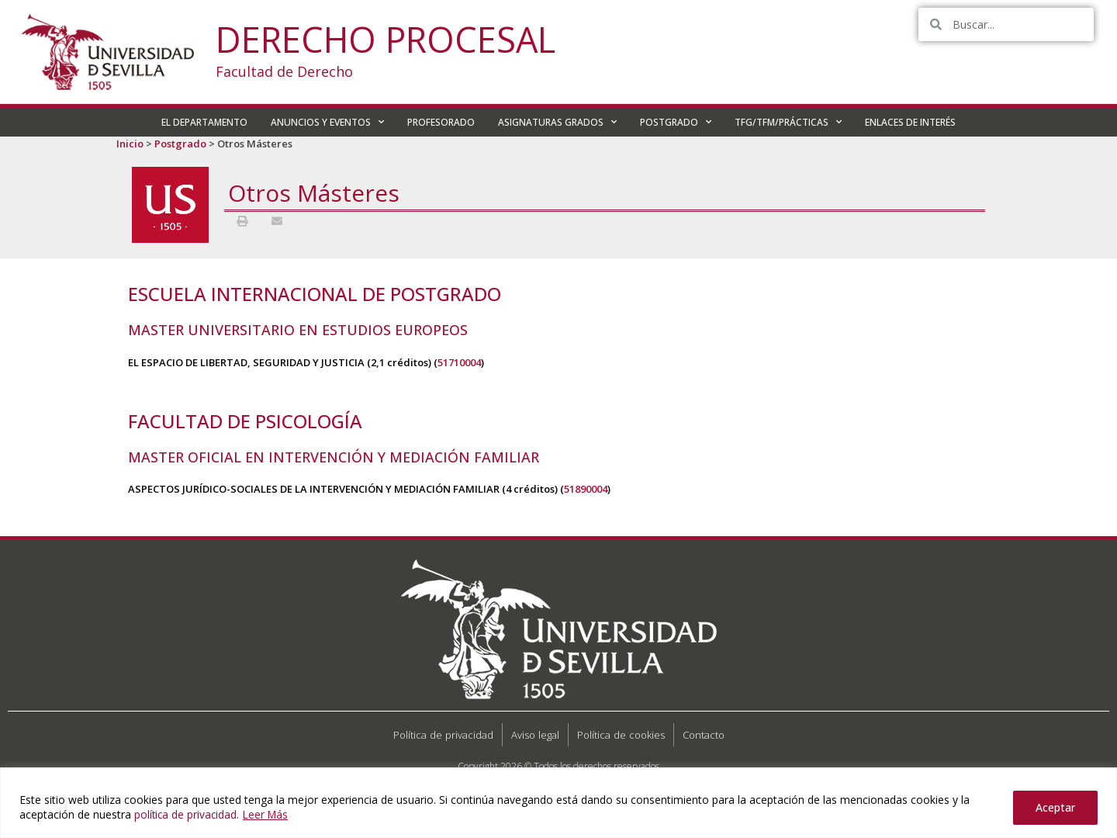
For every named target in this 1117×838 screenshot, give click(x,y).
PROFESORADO (441, 122)
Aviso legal (535, 735)
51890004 (585, 489)
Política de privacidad (443, 735)
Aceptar (1055, 807)
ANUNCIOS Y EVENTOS (327, 122)
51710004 (459, 362)
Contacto (703, 735)
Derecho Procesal (385, 39)
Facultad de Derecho (284, 71)
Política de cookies (621, 735)
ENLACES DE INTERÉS (910, 122)
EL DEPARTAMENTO (204, 122)
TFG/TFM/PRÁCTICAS (788, 122)
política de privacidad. (187, 814)
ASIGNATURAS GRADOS (557, 122)
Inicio (130, 144)
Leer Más (268, 814)
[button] (241, 221)
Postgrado (180, 144)
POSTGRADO (675, 122)
